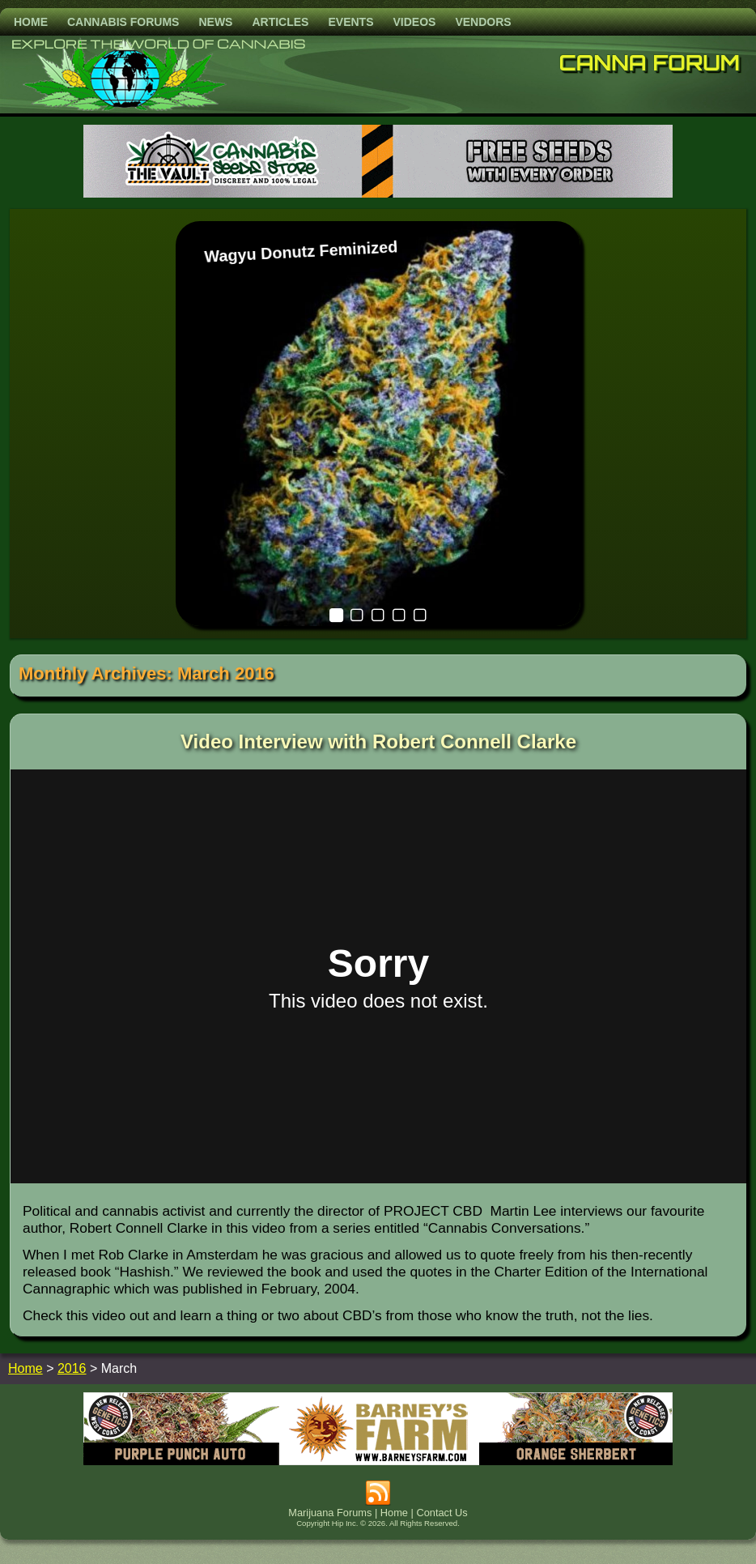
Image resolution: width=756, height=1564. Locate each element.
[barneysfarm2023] (378, 1461)
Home (31, 21)
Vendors (483, 21)
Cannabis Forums (123, 21)
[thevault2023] (378, 193)
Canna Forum (650, 62)
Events (350, 21)
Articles (280, 21)
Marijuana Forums (330, 1512)
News (215, 21)
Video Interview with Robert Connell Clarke (378, 741)
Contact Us (441, 1512)
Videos (414, 21)
